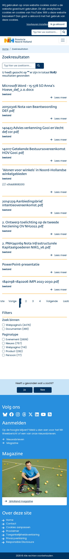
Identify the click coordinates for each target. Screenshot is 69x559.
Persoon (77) (14, 355)
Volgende (52, 301)
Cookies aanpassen (18, 527)
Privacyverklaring (16, 538)
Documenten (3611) (17, 329)
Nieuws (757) (14, 343)
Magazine (10, 443)
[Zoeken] (46, 32)
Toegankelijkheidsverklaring (22, 534)
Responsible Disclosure (20, 542)
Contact (11, 523)
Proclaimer (12, 531)
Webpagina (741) (16, 347)
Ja (24, 390)
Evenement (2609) (17, 339)
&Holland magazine (18, 501)
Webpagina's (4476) (18, 325)
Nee (42, 390)
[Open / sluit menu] (63, 40)
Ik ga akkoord (57, 24)
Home (5, 49)
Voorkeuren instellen (37, 24)
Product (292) (14, 351)
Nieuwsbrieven (13, 439)
